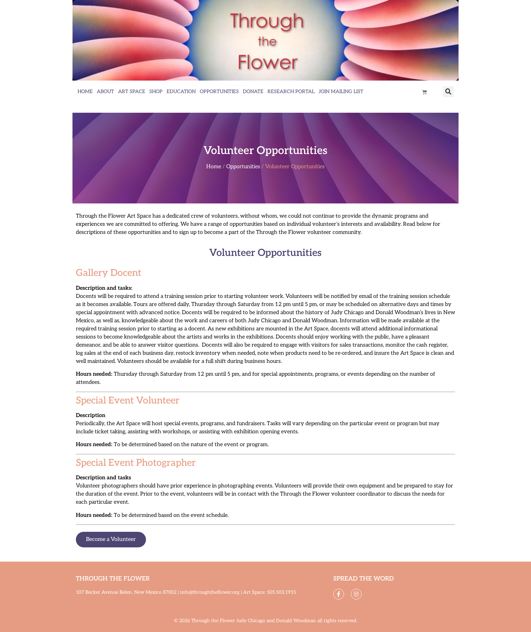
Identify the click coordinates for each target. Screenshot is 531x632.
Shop (156, 91)
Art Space (131, 91)
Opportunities (219, 91)
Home (85, 91)
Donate (253, 91)
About (105, 91)
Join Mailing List (341, 91)
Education (181, 91)
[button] (448, 91)
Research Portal (291, 91)
